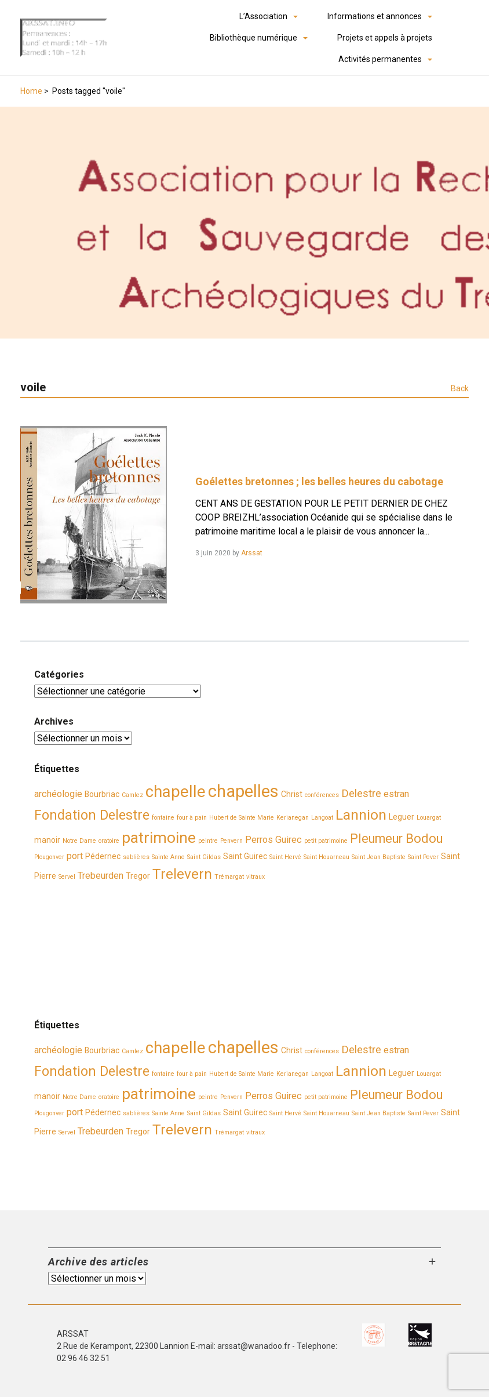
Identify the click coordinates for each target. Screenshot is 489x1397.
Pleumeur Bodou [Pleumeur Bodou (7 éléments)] (396, 838)
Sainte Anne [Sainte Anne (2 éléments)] (168, 857)
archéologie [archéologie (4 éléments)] (58, 793)
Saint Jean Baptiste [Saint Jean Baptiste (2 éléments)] (379, 857)
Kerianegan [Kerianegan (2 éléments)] (292, 817)
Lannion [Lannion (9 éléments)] (360, 814)
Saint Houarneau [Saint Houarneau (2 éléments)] (326, 857)
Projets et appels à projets (384, 37)
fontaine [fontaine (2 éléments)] (163, 817)
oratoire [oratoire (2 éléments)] (108, 841)
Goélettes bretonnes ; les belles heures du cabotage (319, 481)
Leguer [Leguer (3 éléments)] (401, 816)
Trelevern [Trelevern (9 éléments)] (182, 873)
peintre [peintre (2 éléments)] (208, 841)
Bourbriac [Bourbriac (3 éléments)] (102, 794)
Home (31, 91)
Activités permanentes (380, 59)
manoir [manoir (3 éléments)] (47, 840)
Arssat (251, 553)
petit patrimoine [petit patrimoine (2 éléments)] (326, 841)
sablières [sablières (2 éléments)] (136, 857)
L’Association (263, 16)
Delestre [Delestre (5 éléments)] (361, 793)
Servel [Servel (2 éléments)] (67, 877)
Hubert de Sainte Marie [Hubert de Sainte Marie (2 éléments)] (241, 817)
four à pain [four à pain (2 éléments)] (192, 817)
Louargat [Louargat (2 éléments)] (429, 817)
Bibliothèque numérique (253, 37)
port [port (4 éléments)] (75, 855)
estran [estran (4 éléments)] (396, 793)
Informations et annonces (374, 16)
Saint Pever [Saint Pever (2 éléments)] (423, 857)
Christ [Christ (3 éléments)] (291, 794)
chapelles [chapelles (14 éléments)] (243, 791)
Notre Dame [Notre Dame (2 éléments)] (79, 841)
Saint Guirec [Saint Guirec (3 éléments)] (245, 856)
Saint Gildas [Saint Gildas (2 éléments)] (204, 857)
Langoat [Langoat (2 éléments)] (322, 817)
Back (460, 388)
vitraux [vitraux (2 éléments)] (255, 877)
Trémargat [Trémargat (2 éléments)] (229, 877)
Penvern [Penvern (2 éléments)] (231, 841)
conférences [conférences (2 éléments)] (322, 795)
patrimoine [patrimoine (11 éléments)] (159, 837)
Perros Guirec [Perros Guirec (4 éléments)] (273, 839)
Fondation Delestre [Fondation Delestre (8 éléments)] (91, 815)
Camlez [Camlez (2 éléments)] (132, 795)
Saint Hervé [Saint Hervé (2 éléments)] (285, 857)
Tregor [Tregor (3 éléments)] (138, 876)
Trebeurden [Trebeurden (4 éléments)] (100, 875)
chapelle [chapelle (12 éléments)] (175, 792)
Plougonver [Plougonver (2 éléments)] (49, 857)
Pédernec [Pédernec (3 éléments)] (103, 856)
